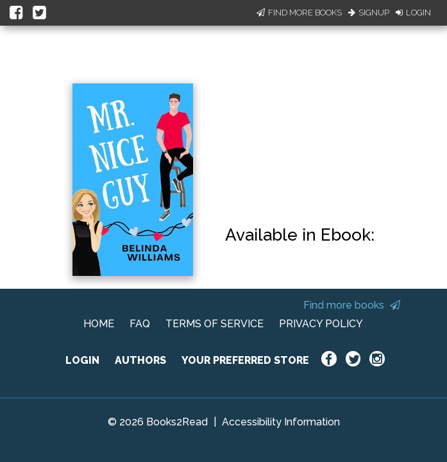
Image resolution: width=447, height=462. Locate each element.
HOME (98, 324)
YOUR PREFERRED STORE (245, 360)
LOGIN (82, 360)
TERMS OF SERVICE (214, 324)
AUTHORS (140, 360)
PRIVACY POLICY (321, 324)
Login (413, 12)
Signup (368, 12)
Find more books (351, 305)
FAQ (140, 324)
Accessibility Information (281, 422)
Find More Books (299, 12)
